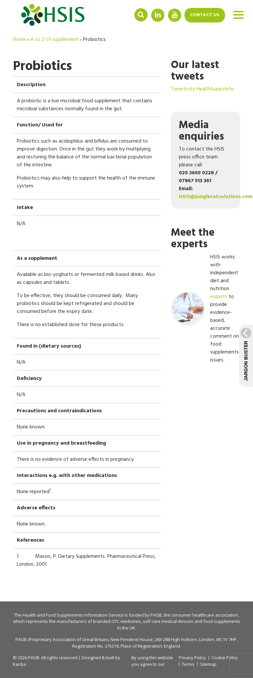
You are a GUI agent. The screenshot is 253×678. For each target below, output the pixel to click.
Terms (188, 664)
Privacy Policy (192, 658)
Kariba (19, 664)
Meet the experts (192, 238)
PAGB (156, 615)
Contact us (204, 15)
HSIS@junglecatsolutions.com (215, 196)
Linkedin (157, 14)
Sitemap (208, 664)
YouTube (174, 14)
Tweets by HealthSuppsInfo (202, 89)
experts (218, 296)
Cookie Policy (224, 658)
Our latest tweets (195, 71)
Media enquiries (201, 131)
